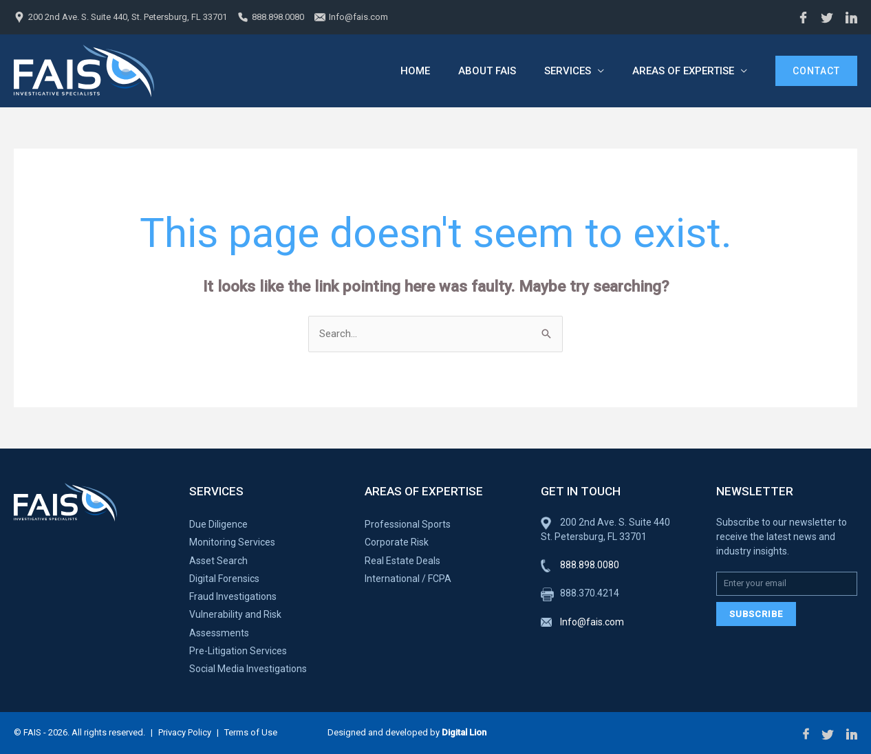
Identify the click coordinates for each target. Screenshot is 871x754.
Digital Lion (464, 732)
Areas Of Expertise (682, 71)
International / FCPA (408, 578)
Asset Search (218, 560)
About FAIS (481, 71)
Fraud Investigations (233, 596)
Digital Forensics (224, 578)
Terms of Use (250, 732)
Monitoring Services (232, 542)
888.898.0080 (278, 17)
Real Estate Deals (402, 560)
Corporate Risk (397, 542)
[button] (816, 71)
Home (406, 71)
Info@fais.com (358, 17)
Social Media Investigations (248, 668)
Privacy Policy (184, 732)
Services (564, 71)
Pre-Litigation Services (238, 650)
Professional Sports (408, 524)
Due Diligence (218, 524)
